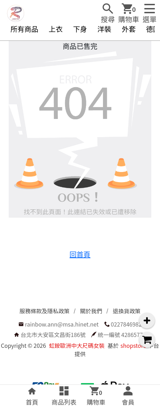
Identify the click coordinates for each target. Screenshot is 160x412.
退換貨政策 (127, 311)
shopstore (133, 345)
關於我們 (91, 311)
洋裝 (104, 29)
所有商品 (24, 29)
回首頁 (80, 254)
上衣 (56, 29)
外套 (129, 29)
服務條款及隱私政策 (44, 311)
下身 (80, 29)
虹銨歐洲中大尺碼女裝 (77, 345)
